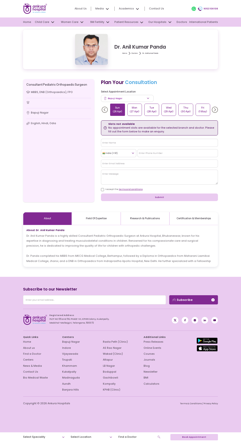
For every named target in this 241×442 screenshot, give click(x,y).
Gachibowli (109, 377)
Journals (148, 360)
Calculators (150, 384)
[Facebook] (175, 320)
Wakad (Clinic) (111, 354)
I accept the (122, 189)
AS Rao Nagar (111, 348)
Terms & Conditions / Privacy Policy (200, 403)
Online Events (152, 348)
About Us (83, 8)
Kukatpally (68, 372)
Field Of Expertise (96, 218)
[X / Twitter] (185, 320)
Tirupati (66, 360)
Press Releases (152, 342)
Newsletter (150, 372)
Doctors (183, 22)
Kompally (108, 384)
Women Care (73, 22)
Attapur (107, 360)
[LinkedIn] (204, 320)
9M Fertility (101, 22)
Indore (66, 348)
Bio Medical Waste (33, 377)
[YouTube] (214, 320)
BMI (146, 377)
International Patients (205, 22)
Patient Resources (130, 22)
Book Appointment (194, 436)
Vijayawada (68, 354)
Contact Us (154, 8)
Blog (146, 366)
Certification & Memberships (194, 218)
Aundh (66, 384)
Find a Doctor (31, 354)
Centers (27, 360)
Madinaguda (69, 377)
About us (28, 348)
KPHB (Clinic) (110, 389)
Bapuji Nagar (70, 342)
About (47, 218)
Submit (159, 197)
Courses (148, 354)
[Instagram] (195, 320)
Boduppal (108, 372)
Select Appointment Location (118, 91)
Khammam (68, 366)
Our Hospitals (161, 22)
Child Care (45, 22)
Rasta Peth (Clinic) (113, 342)
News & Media (31, 366)
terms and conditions (129, 189)
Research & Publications (145, 218)
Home (26, 22)
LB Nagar (108, 366)
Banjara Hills (69, 389)
